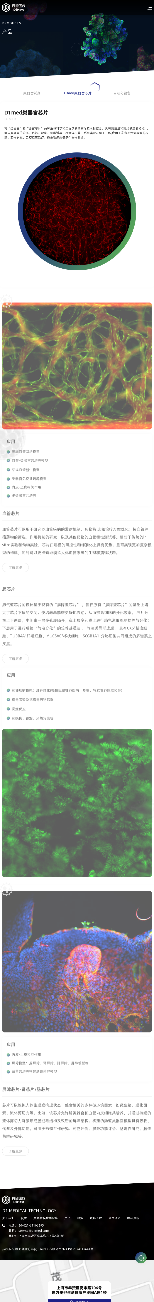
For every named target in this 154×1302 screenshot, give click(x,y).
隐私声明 (133, 1218)
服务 (80, 1218)
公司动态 (114, 1218)
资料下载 (96, 1218)
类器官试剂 (32, 92)
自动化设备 (122, 92)
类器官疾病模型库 (46, 1218)
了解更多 (15, 568)
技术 (24, 1218)
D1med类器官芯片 (81, 88)
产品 (67, 1218)
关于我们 (8, 1218)
